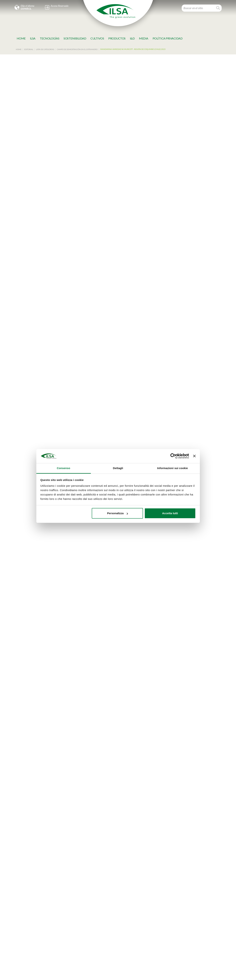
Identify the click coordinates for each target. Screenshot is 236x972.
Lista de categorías (45, 49)
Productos (117, 38)
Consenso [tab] (63, 468)
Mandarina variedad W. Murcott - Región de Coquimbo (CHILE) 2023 (133, 49)
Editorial (28, 49)
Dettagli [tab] (118, 468)
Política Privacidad (168, 38)
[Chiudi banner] (194, 456)
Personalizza (117, 513)
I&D (132, 38)
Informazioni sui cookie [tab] (172, 468)
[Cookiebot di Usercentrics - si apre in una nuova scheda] (173, 456)
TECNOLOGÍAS (49, 38)
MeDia (143, 38)
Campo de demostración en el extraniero (77, 49)
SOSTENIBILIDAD (75, 38)
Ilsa (32, 38)
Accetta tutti (170, 513)
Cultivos (97, 38)
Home (21, 38)
